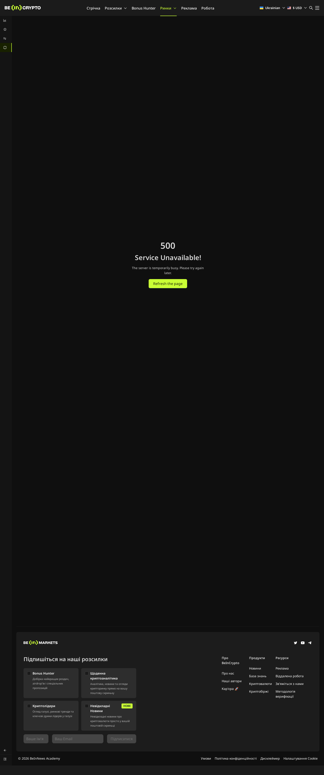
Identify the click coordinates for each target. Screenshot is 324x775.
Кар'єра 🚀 (230, 688)
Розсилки (116, 8)
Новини (255, 668)
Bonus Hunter (144, 8)
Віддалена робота (290, 676)
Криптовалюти (260, 684)
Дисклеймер (270, 758)
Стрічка (93, 8)
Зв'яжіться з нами (290, 684)
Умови (206, 758)
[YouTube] (302, 643)
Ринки (168, 8)
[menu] (6, 34)
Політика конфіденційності (236, 758)
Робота (207, 8)
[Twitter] (295, 643)
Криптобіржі (259, 691)
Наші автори (232, 681)
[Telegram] (310, 643)
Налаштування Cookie (301, 758)
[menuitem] (6, 20)
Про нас (228, 673)
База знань (258, 676)
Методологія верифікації (285, 693)
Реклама (189, 8)
